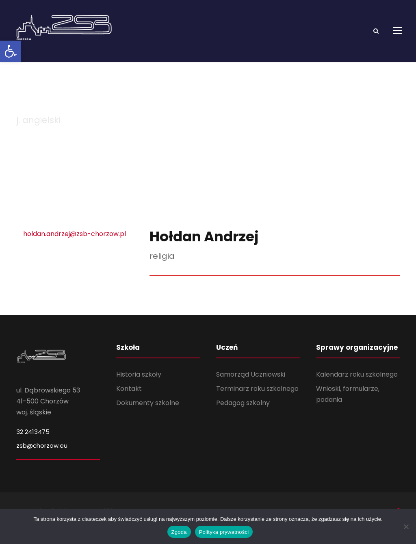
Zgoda (179, 532)
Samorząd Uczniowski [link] (250, 385)
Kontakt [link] (129, 400)
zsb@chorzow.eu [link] (41, 457)
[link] (10, 51)
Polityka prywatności (224, 532)
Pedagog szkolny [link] (243, 414)
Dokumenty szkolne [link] (147, 414)
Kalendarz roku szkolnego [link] (357, 385)
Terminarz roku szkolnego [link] (257, 400)
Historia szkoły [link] (138, 385)
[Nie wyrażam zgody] (406, 526)
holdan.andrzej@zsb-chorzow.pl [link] (74, 245)
